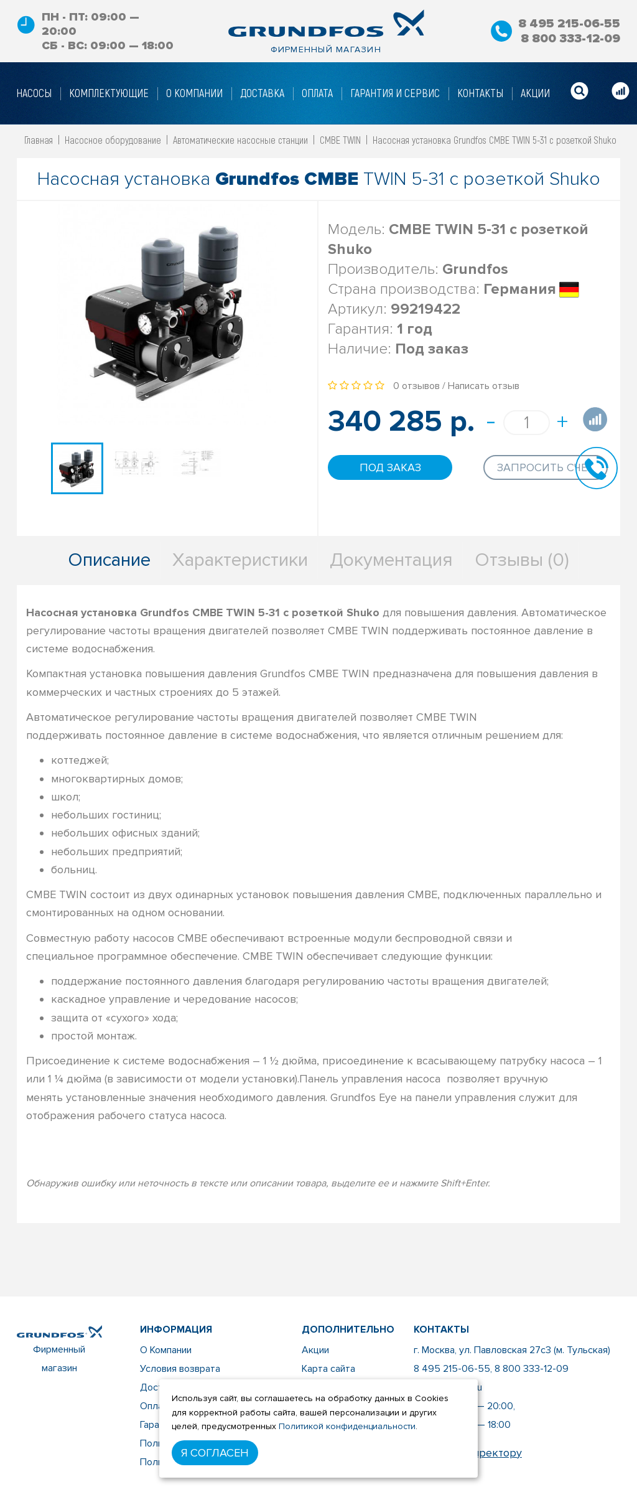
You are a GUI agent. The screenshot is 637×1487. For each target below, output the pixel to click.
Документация (391, 559)
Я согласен (215, 1453)
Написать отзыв (483, 386)
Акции (315, 1350)
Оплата (156, 1406)
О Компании (166, 1350)
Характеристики (240, 559)
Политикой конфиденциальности (347, 1426)
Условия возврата (180, 1369)
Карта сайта (328, 1369)
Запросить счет (545, 467)
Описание (109, 559)
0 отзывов (416, 386)
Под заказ (390, 467)
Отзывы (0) (522, 559)
